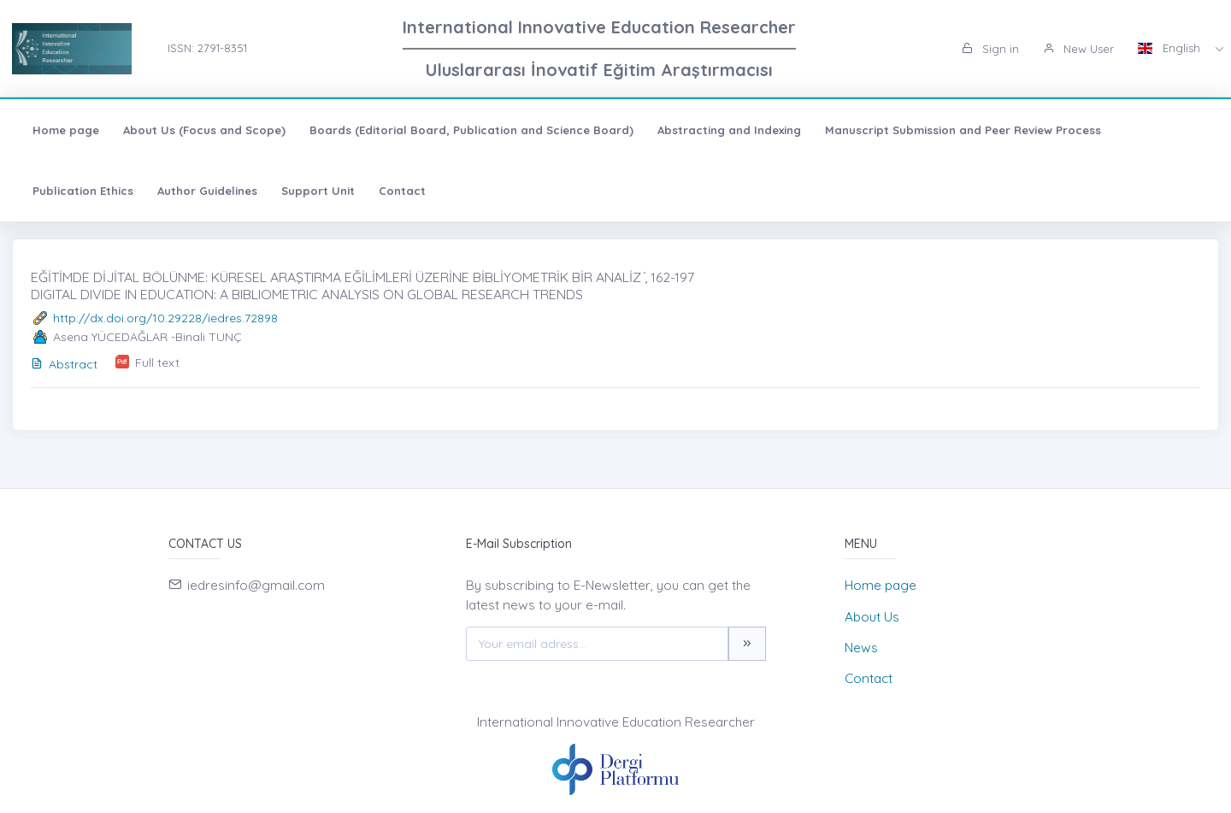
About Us (872, 617)
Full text (157, 362)
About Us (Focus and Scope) (204, 130)
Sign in (990, 49)
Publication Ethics (82, 190)
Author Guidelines (207, 190)
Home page (65, 130)
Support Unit (318, 190)
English (1171, 48)
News (861, 647)
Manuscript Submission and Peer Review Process (963, 130)
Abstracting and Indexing (729, 130)
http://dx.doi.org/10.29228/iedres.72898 (165, 318)
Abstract (64, 364)
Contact (402, 190)
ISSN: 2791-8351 (207, 48)
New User (1078, 49)
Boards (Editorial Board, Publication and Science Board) (471, 130)
